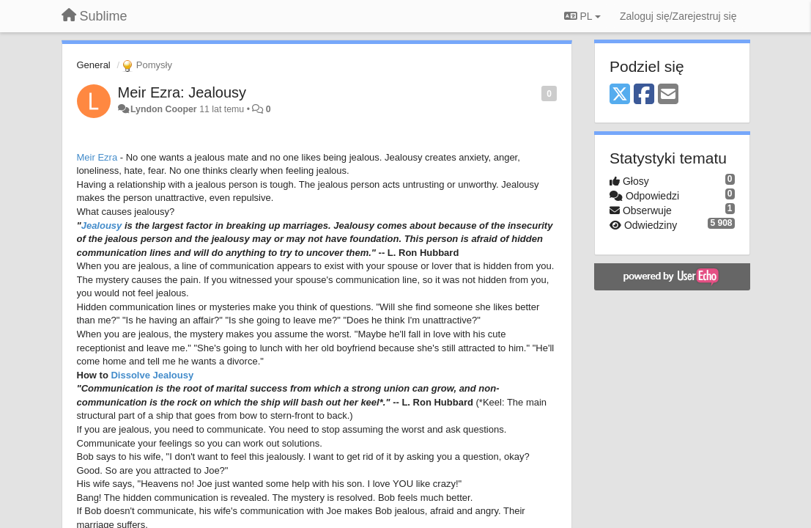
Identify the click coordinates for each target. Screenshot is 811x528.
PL (582, 16)
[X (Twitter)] (620, 95)
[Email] (668, 95)
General (94, 64)
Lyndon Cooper (163, 109)
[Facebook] (644, 95)
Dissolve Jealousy (152, 375)
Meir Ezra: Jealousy (182, 92)
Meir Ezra (97, 157)
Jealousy (101, 225)
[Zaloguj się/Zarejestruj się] (678, 16)
